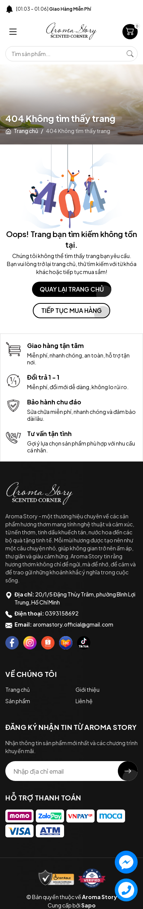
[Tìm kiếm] (130, 53)
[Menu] (13, 31)
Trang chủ (17, 689)
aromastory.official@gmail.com (73, 624)
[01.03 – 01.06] (53, 9)
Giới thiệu (88, 689)
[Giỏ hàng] (130, 31)
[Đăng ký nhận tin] (128, 771)
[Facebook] (12, 642)
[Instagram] (30, 642)
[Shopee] (48, 642)
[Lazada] (65, 642)
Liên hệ (84, 700)
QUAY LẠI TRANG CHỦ (72, 289)
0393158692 (62, 613)
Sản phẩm (17, 700)
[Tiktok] (83, 642)
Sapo (88, 905)
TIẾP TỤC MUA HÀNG (71, 310)
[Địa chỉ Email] (71, 771)
